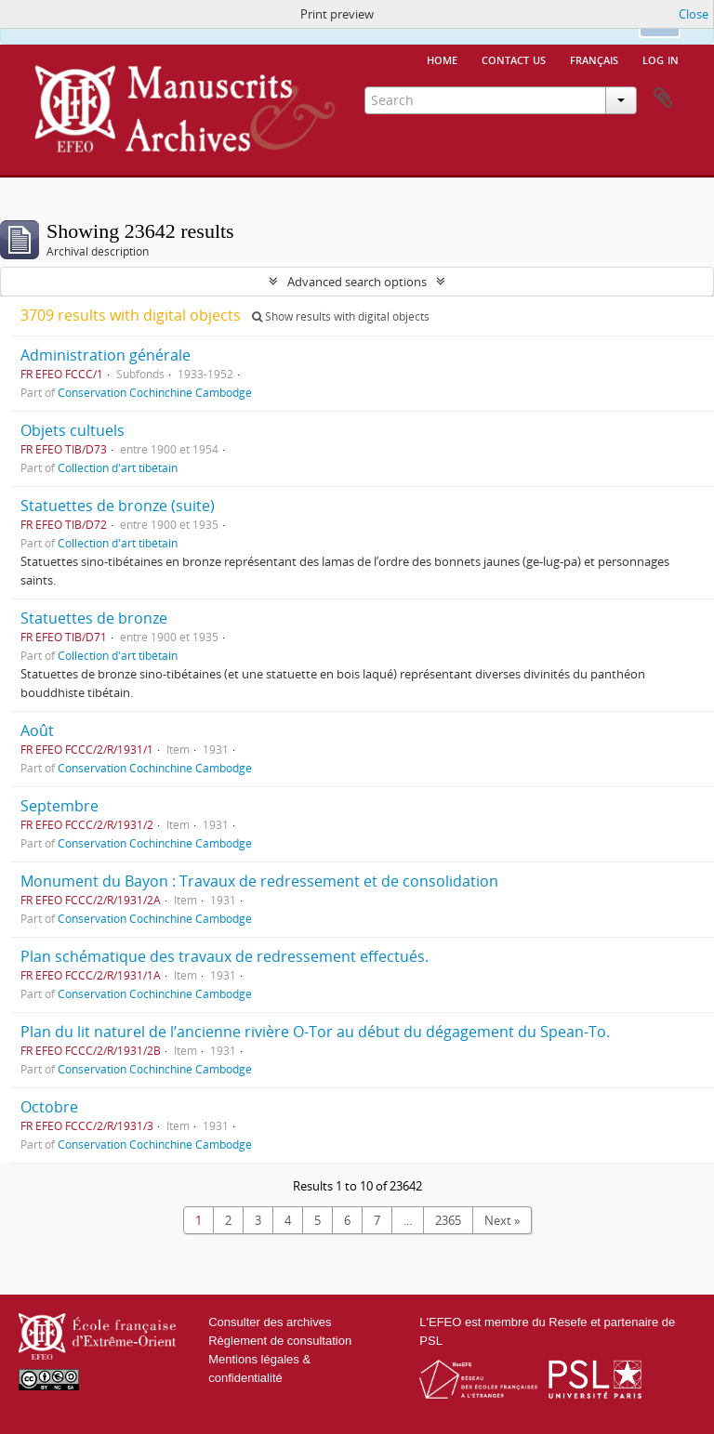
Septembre (59, 806)
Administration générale (105, 355)
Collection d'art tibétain (118, 467)
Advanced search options (357, 281)
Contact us (514, 58)
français (594, 58)
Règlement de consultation (279, 1341)
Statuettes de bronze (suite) (117, 505)
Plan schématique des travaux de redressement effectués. (224, 956)
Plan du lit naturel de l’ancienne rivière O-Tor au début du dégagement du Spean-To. (315, 1031)
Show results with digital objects (341, 316)
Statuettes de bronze (93, 618)
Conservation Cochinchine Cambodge (155, 392)
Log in (660, 58)
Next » (502, 1220)
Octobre (49, 1107)
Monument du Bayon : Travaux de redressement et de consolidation (259, 881)
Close (693, 14)
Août (37, 730)
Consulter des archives (269, 1322)
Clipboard (663, 98)
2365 (448, 1220)
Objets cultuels (72, 430)
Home (442, 58)
